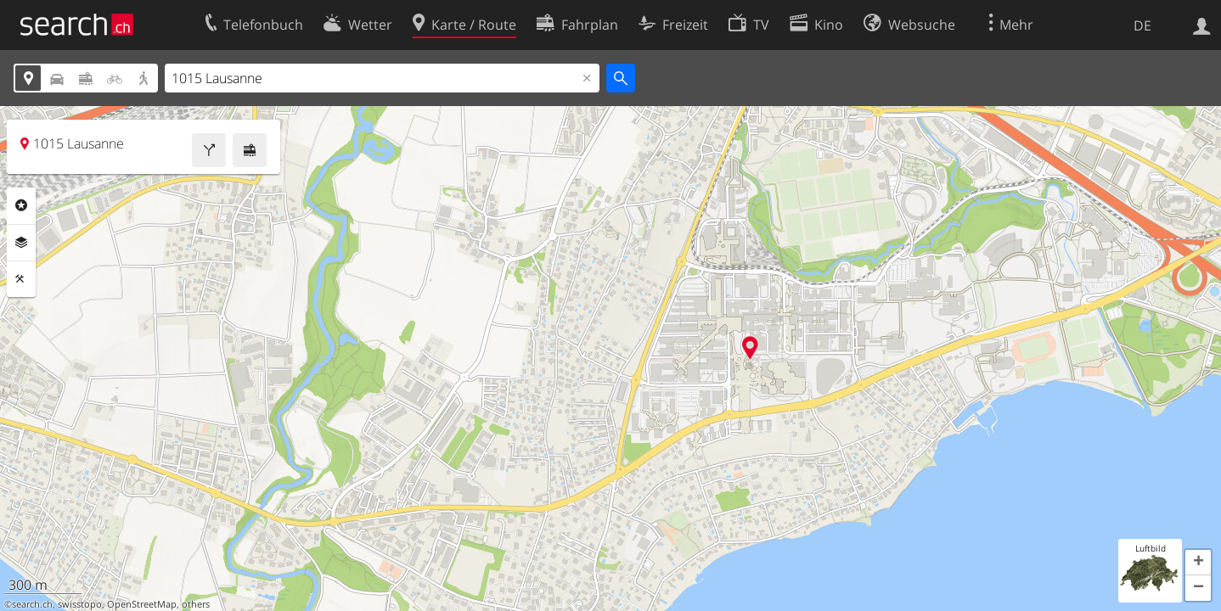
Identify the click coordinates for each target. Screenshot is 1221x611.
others (196, 604)
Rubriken (21, 205)
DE (1142, 25)
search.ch (32, 604)
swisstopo (80, 604)
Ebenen (21, 243)
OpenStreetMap (142, 604)
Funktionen (21, 279)
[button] (1198, 562)
